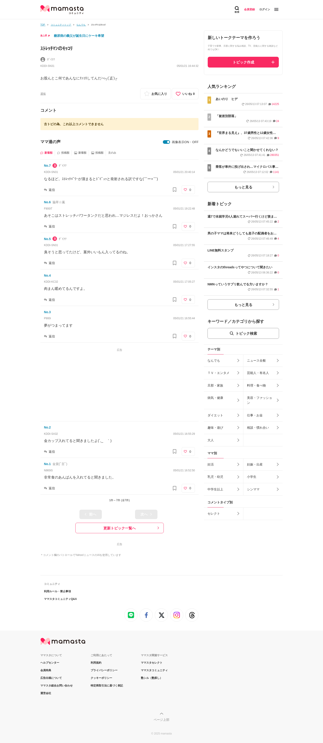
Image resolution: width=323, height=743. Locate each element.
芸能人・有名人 (258, 373)
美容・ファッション (259, 400)
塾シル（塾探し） (151, 678)
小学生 (251, 477)
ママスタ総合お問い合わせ (56, 685)
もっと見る (243, 187)
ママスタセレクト (151, 662)
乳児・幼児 (215, 477)
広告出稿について (51, 678)
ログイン (264, 9)
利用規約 (96, 662)
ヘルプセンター (49, 662)
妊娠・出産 (255, 464)
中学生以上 (215, 489)
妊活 (210, 464)
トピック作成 (243, 62)
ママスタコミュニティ (154, 670)
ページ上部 (161, 719)
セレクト (213, 513)
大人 (210, 440)
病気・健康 (215, 398)
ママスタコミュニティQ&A (60, 599)
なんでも (213, 360)
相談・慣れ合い (258, 427)
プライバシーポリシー (104, 670)
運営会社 (45, 693)
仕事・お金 (255, 415)
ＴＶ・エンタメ (218, 373)
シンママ (253, 489)
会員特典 (45, 670)
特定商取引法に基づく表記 (107, 685)
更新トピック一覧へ (119, 528)
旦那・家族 (215, 385)
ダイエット (215, 415)
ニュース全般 (256, 360)
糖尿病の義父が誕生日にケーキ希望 (79, 35)
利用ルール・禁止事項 (57, 591)
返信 (52, 189)
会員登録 (249, 9)
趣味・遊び (215, 427)
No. (47, 165)
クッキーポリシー (101, 678)
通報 (43, 93)
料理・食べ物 (256, 385)
